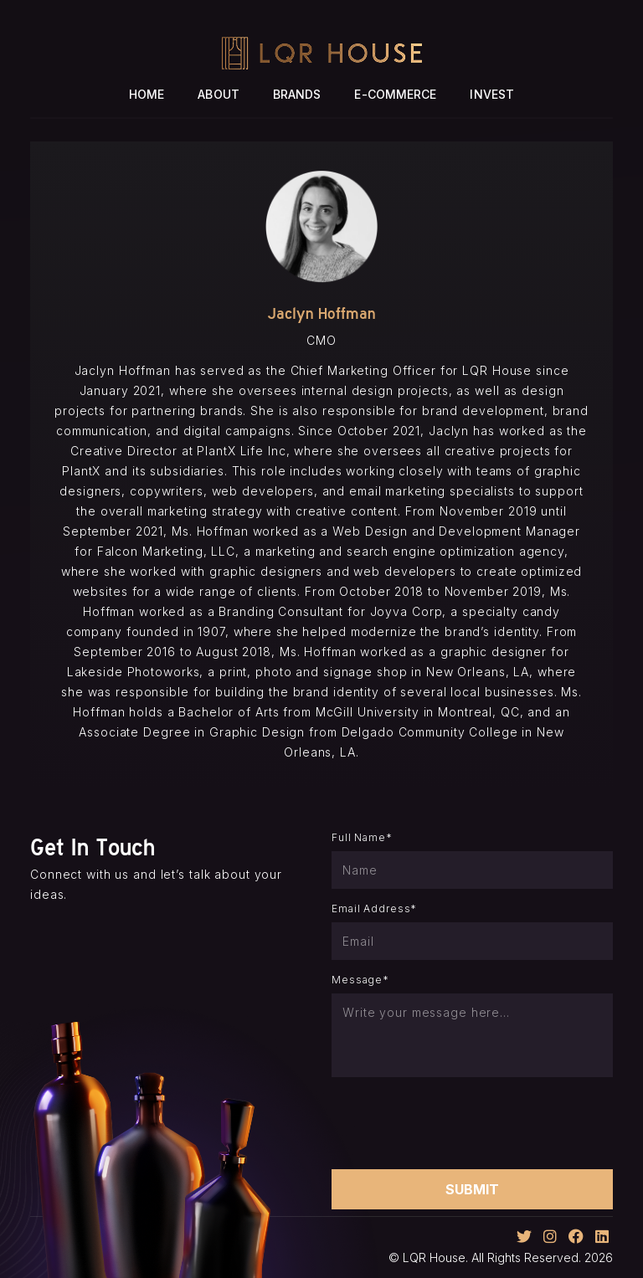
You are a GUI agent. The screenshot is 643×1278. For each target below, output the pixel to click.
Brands (297, 94)
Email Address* (374, 908)
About (218, 94)
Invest (492, 94)
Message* (360, 979)
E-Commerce (395, 94)
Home (146, 94)
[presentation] (459, 1123)
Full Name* (362, 837)
